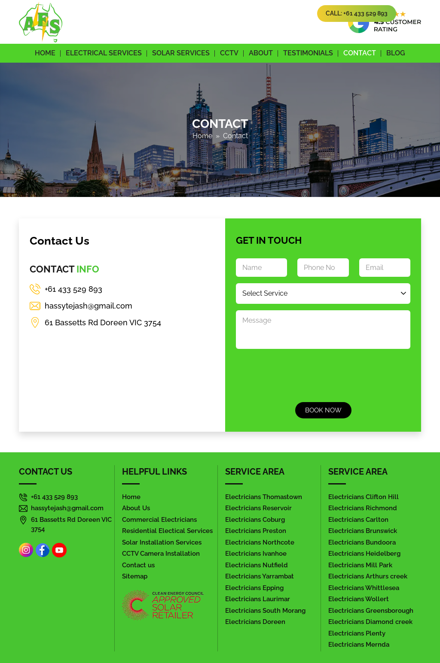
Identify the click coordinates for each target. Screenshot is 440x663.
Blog (395, 53)
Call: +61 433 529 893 (357, 13)
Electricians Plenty (356, 633)
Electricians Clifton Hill (363, 496)
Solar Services (181, 53)
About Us (136, 508)
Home (45, 53)
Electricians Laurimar (257, 598)
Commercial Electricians (159, 519)
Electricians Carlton (358, 519)
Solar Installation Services (162, 542)
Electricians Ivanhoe (256, 553)
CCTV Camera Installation (161, 553)
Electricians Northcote (259, 542)
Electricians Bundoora (362, 542)
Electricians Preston (255, 530)
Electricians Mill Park (360, 565)
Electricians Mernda (358, 644)
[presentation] (301, 374)
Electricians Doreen (255, 621)
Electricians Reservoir (258, 508)
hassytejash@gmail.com (88, 305)
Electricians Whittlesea (363, 587)
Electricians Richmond (362, 508)
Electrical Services (104, 53)
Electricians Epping (254, 587)
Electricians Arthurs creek (367, 576)
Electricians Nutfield (256, 565)
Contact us (138, 565)
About (261, 53)
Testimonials (308, 53)
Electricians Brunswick (362, 530)
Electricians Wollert (358, 598)
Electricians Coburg (255, 519)
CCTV (229, 53)
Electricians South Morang (265, 610)
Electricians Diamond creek (370, 621)
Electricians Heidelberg (364, 553)
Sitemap (134, 576)
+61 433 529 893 (73, 289)
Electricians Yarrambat (259, 576)
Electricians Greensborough (370, 610)
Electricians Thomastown (263, 496)
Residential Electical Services (167, 530)
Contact (359, 53)
